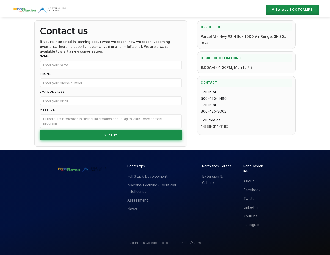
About (248, 181)
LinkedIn (250, 207)
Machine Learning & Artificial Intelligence (151, 188)
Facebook (252, 190)
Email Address (52, 91)
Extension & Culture (212, 179)
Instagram (251, 224)
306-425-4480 (214, 98)
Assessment (137, 200)
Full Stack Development (147, 176)
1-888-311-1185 (214, 126)
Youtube (250, 216)
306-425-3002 (213, 111)
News (132, 209)
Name (44, 56)
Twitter (249, 198)
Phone (45, 74)
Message (47, 109)
